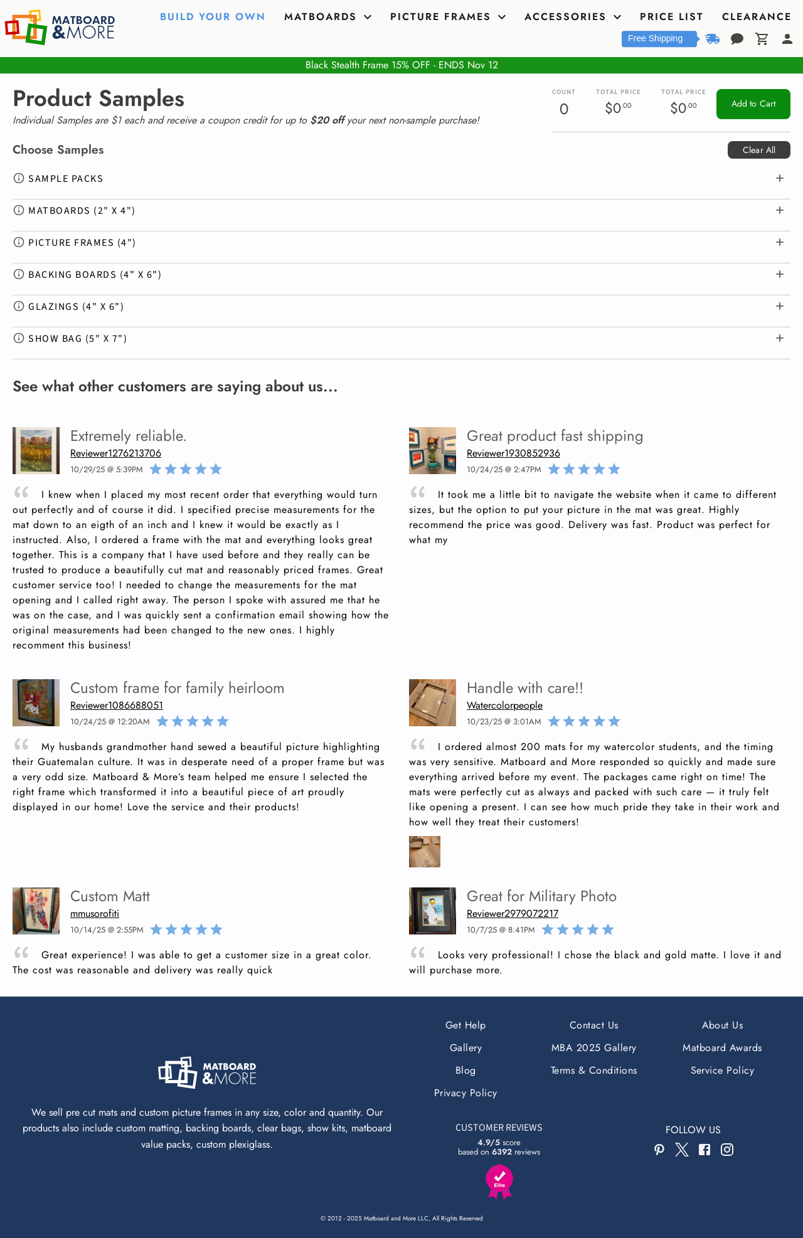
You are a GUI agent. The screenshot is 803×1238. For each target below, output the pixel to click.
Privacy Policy (465, 1093)
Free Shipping (655, 38)
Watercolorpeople (505, 705)
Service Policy (723, 1070)
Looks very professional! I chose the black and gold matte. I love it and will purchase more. (595, 962)
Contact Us (594, 1025)
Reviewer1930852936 (513, 453)
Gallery (466, 1047)
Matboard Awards (722, 1047)
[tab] (214, 17)
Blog (465, 1070)
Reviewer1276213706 (115, 453)
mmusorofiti (94, 913)
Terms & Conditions (594, 1070)
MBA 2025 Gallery (594, 1047)
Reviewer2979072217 (512, 913)
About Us (722, 1025)
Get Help (465, 1025)
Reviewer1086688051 (116, 705)
